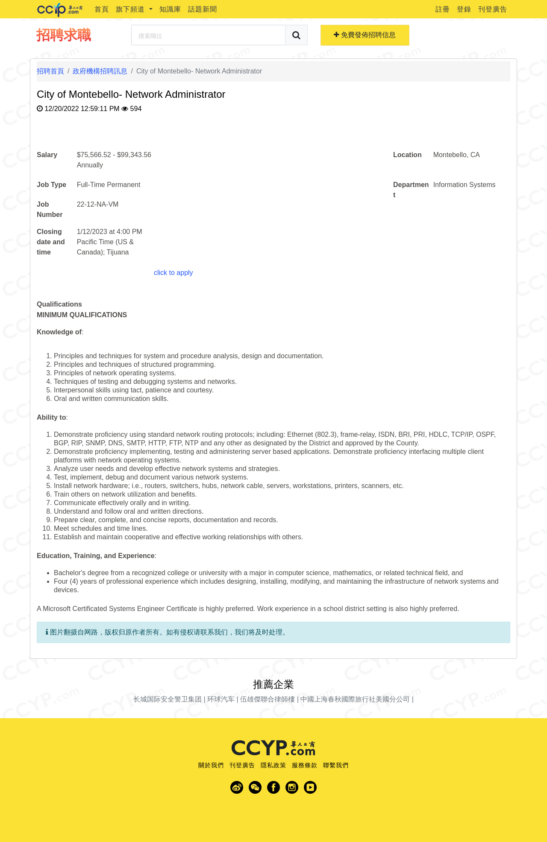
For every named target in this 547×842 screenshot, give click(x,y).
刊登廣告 (492, 9)
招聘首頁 (50, 71)
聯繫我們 (336, 765)
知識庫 (170, 9)
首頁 (101, 9)
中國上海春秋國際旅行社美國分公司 (355, 699)
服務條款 (305, 765)
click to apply (173, 272)
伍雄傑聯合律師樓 (267, 699)
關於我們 (211, 765)
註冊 (442, 9)
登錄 (464, 9)
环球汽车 (221, 699)
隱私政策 (273, 765)
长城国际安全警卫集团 (167, 699)
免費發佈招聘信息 (365, 34)
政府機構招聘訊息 (100, 71)
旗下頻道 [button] (131, 9)
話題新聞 (202, 9)
